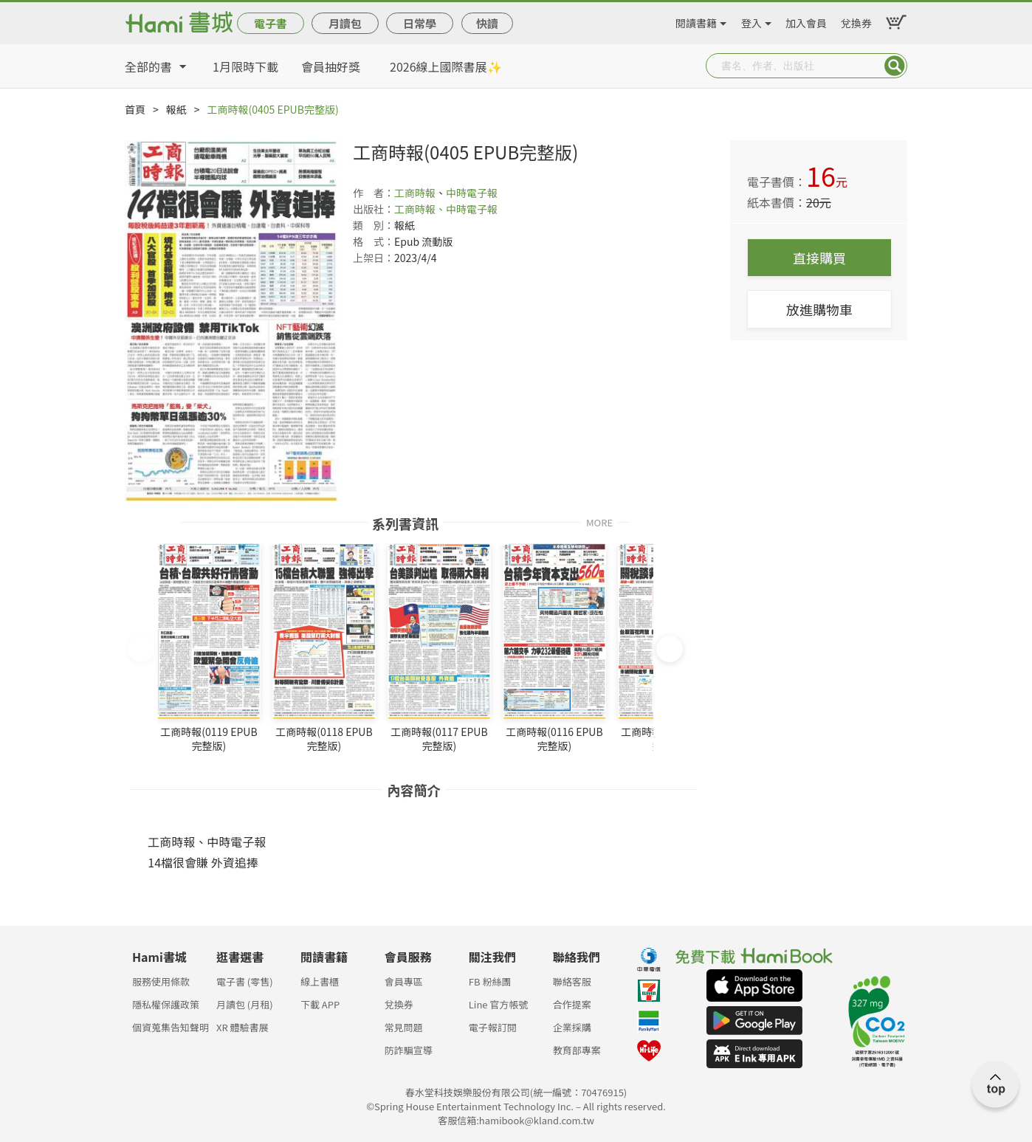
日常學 (419, 23)
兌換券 (856, 21)
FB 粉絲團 (490, 981)
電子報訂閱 (493, 1027)
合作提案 (572, 1004)
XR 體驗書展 (242, 1027)
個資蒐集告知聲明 (170, 1027)
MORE (599, 521)
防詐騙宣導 (409, 1050)
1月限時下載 (245, 66)
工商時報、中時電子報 (446, 209)
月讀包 (345, 23)
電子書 (270, 23)
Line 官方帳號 (499, 1004)
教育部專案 (577, 1050)
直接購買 (819, 257)
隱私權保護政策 (165, 1004)
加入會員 (806, 21)
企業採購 (572, 1027)
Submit (895, 66)
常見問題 (404, 1027)
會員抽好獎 (330, 66)
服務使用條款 (161, 981)
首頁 (135, 109)
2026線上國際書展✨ (446, 66)
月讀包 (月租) (244, 1004)
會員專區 (404, 981)
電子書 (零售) (244, 981)
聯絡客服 (572, 981)
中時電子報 (472, 192)
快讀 (487, 23)
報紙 (176, 109)
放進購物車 (819, 309)
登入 (751, 21)
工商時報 (415, 192)
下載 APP (320, 1004)
